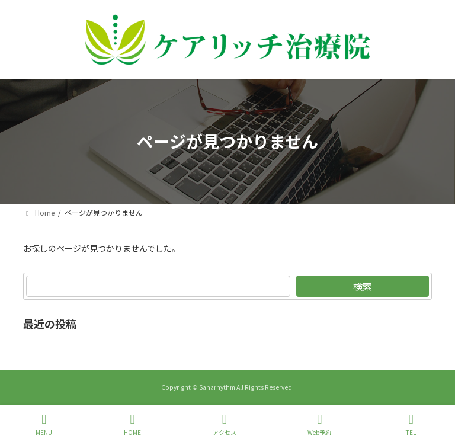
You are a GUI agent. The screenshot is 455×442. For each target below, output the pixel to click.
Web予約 (319, 424)
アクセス (224, 424)
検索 (362, 286)
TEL (411, 424)
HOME (132, 424)
